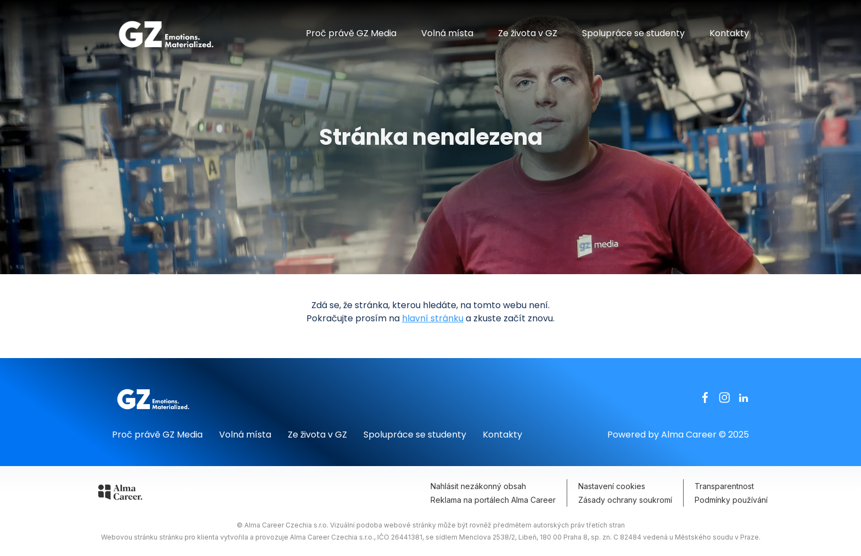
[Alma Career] (120, 494)
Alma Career (689, 434)
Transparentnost (724, 486)
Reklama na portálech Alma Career (493, 499)
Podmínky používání (731, 499)
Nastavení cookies (611, 486)
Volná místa (447, 33)
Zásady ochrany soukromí (625, 499)
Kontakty (729, 33)
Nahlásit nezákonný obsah (478, 486)
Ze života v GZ (527, 33)
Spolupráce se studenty (633, 33)
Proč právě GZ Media (351, 33)
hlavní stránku (432, 318)
